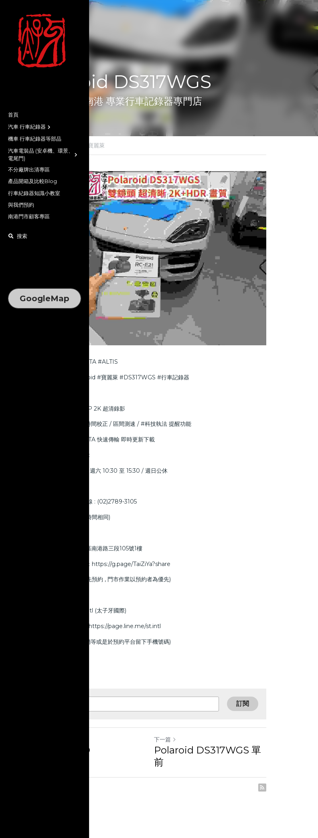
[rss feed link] (281, 790)
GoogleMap (44, 298)
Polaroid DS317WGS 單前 (221, 764)
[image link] (44, 41)
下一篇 (174, 753)
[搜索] (17, 236)
